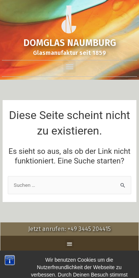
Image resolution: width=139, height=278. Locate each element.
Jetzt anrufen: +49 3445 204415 (69, 228)
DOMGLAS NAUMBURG (69, 43)
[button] (69, 66)
